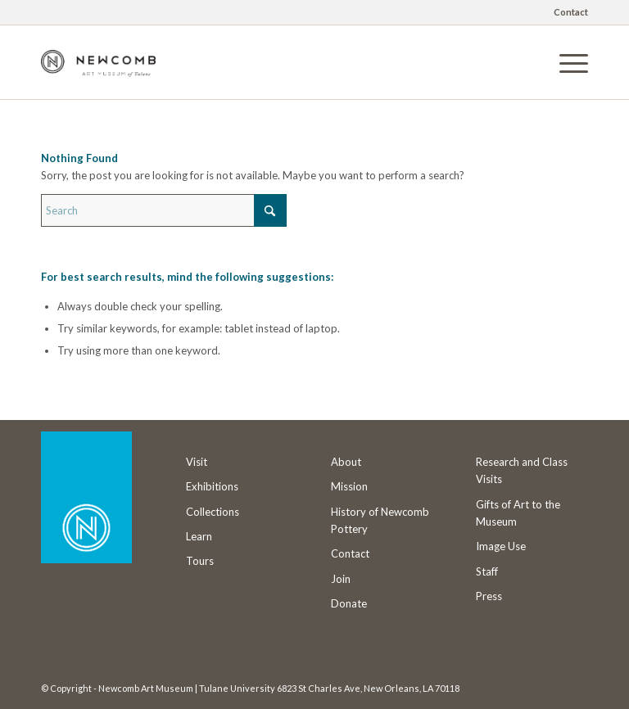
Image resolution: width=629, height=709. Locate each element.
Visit (196, 461)
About (346, 461)
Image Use (501, 546)
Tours (200, 560)
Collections (212, 511)
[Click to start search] (270, 210)
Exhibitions (212, 486)
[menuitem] (566, 12)
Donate (349, 603)
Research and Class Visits (522, 470)
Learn (199, 536)
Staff (487, 571)
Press (489, 596)
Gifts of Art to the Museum (518, 513)
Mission (349, 486)
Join (341, 578)
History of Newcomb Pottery (380, 520)
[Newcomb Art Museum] (98, 74)
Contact (571, 12)
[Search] (164, 210)
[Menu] (565, 62)
